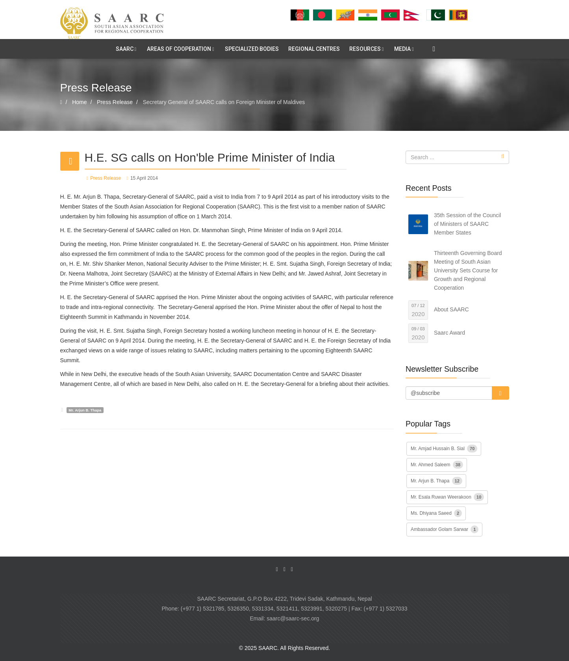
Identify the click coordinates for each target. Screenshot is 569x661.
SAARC (124, 49)
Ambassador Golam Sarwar (444, 529)
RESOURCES (365, 49)
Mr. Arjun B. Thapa (85, 410)
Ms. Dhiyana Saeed (436, 513)
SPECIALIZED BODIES (252, 49)
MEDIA (402, 49)
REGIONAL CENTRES (314, 49)
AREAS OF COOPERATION (179, 49)
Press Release (105, 178)
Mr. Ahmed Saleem (437, 465)
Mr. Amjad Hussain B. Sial (444, 448)
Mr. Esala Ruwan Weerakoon (447, 497)
